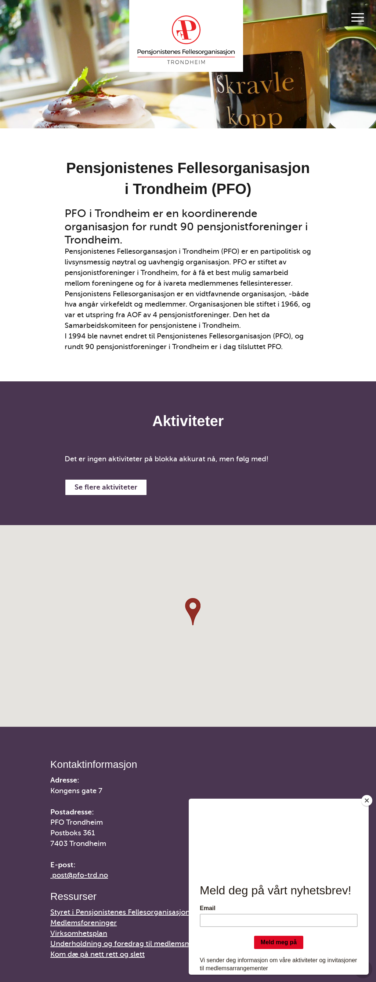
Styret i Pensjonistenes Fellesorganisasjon (120, 912)
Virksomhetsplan (78, 933)
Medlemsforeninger (83, 923)
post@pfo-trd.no (80, 875)
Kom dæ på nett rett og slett (97, 954)
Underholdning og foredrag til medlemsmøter (127, 943)
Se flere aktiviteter (106, 487)
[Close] (366, 800)
